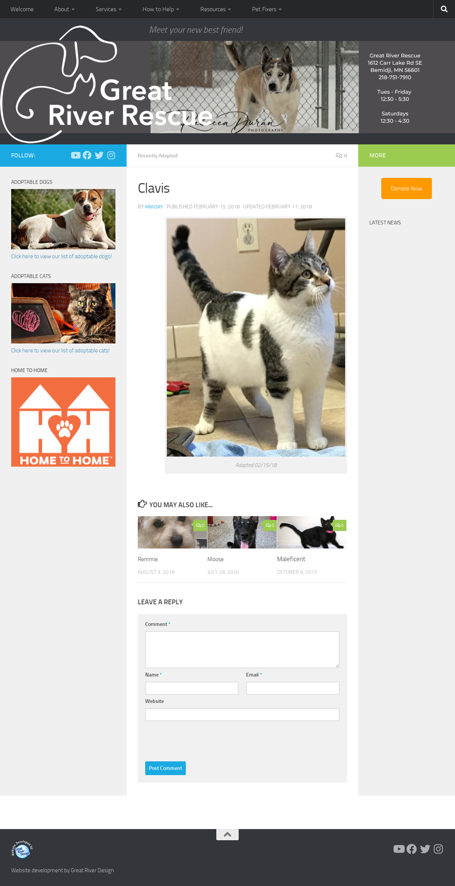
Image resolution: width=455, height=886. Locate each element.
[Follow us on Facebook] (87, 155)
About (61, 9)
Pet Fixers (264, 9)
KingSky (155, 207)
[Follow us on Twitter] (99, 155)
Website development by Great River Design (62, 870)
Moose (216, 559)
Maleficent (291, 559)
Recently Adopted (161, 155)
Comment (158, 624)
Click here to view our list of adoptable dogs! (61, 256)
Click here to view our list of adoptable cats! (60, 350)
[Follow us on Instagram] (110, 155)
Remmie (149, 559)
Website (154, 701)
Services (106, 9)
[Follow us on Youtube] (75, 155)
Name (153, 675)
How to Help (158, 9)
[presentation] (201, 739)
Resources (213, 9)
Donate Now (406, 188)
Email (254, 675)
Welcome (22, 9)
